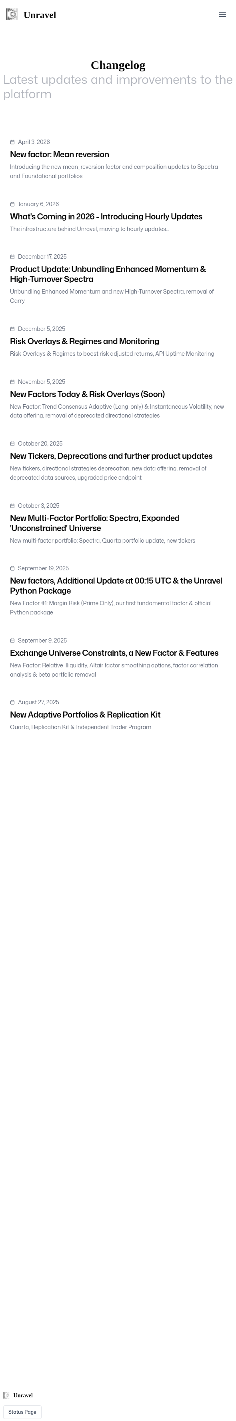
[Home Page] (35, 14)
